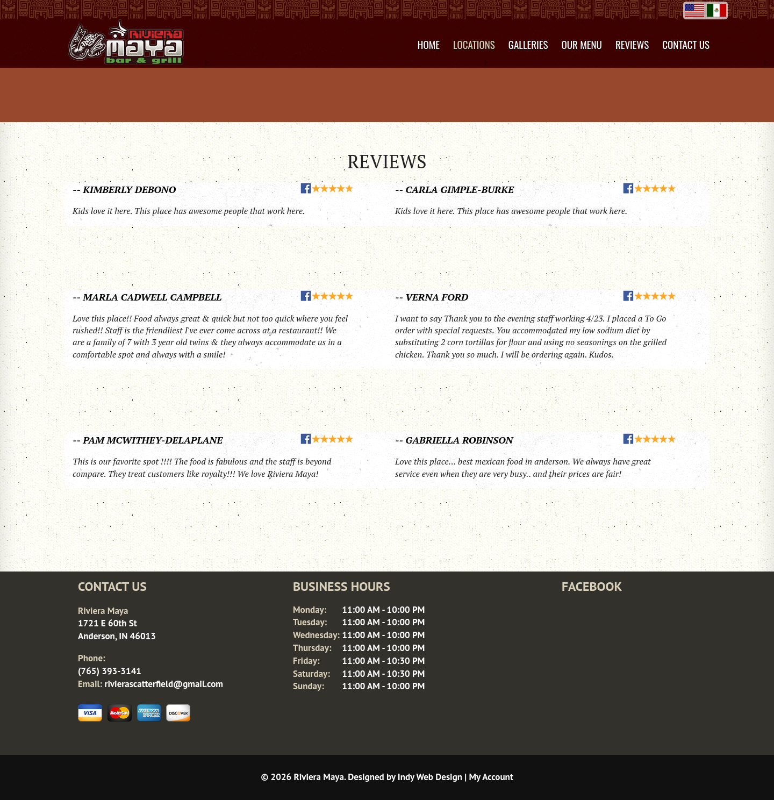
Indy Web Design (430, 777)
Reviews (632, 44)
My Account (491, 777)
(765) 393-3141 (109, 671)
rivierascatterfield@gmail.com (163, 684)
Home (429, 44)
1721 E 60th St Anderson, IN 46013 (117, 629)
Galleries (528, 44)
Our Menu (581, 44)
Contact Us (686, 44)
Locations (474, 44)
